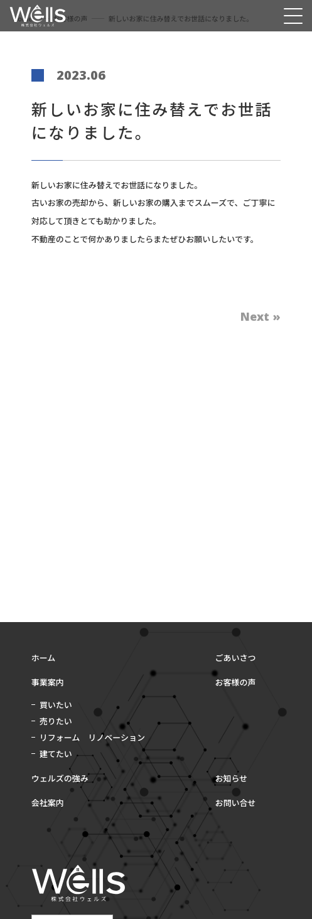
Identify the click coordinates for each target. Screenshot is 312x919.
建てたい (56, 754)
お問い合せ (235, 802)
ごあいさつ (235, 657)
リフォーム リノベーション (92, 737)
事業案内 (47, 682)
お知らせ (231, 778)
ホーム (43, 657)
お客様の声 (235, 682)
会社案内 (47, 802)
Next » (260, 316)
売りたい (56, 721)
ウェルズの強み (60, 778)
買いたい (56, 705)
